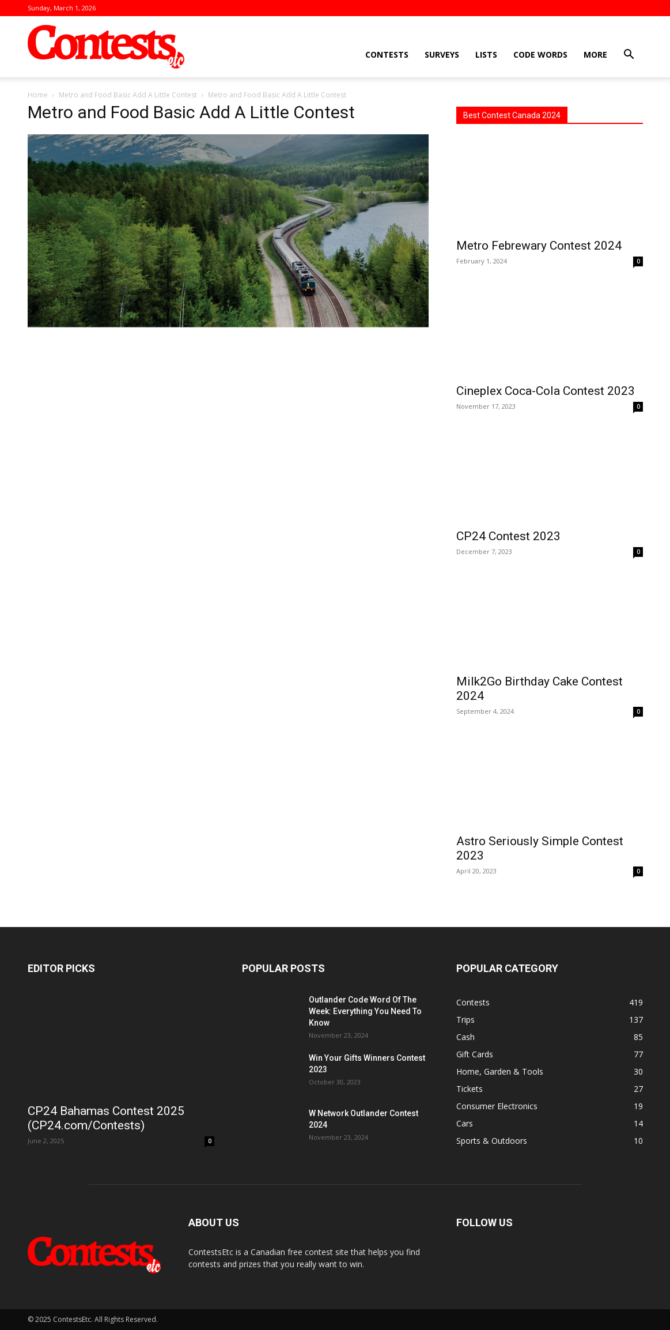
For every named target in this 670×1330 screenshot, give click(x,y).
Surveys (442, 54)
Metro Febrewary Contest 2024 (539, 246)
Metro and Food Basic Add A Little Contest (128, 95)
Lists (486, 54)
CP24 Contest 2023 (508, 536)
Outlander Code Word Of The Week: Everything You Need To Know (365, 1011)
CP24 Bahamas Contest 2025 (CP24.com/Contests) (106, 1118)
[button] (629, 55)
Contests (386, 54)
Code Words (540, 54)
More (595, 54)
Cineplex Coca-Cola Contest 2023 (545, 391)
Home (38, 95)
